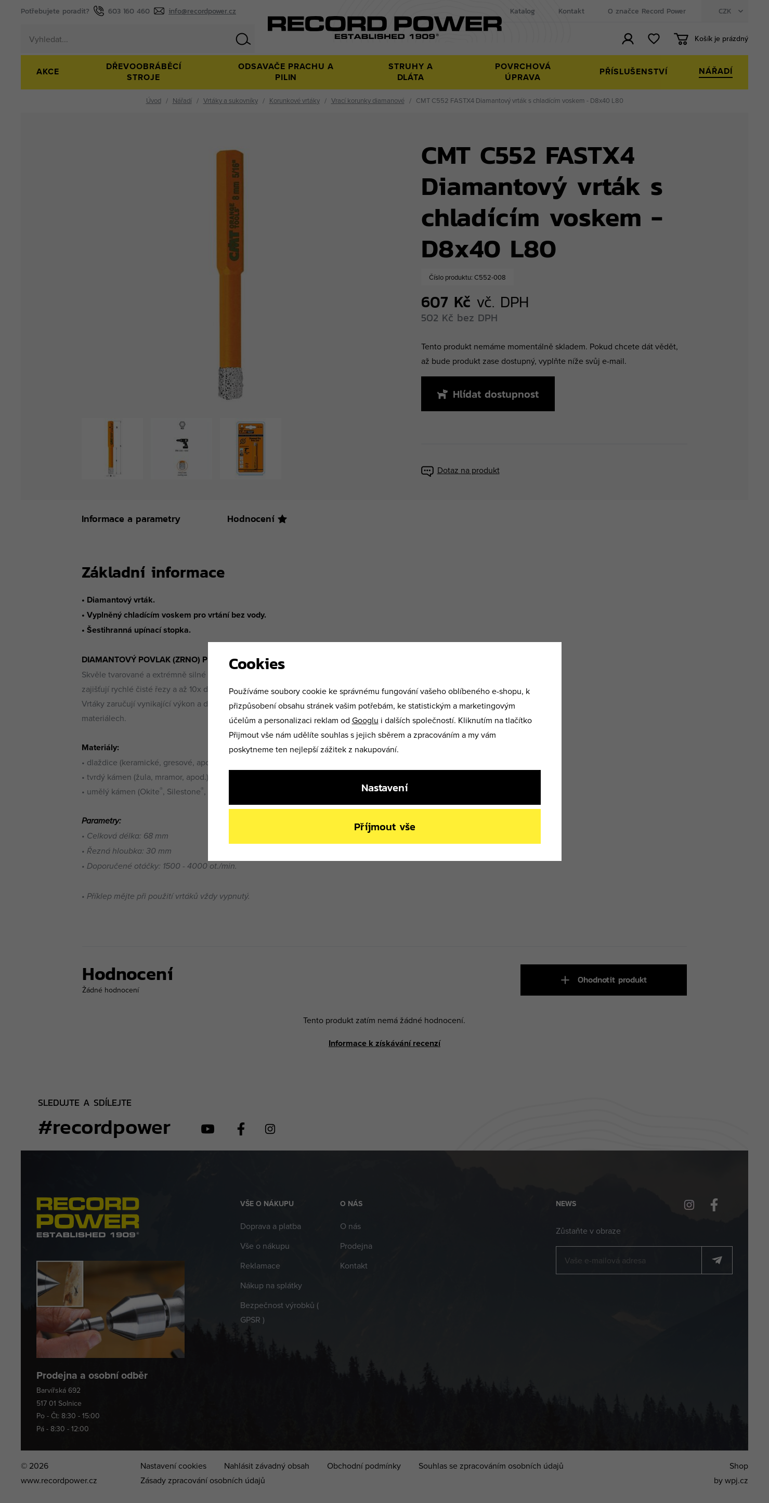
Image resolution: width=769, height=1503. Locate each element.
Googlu (365, 720)
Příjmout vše (384, 826)
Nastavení (384, 787)
